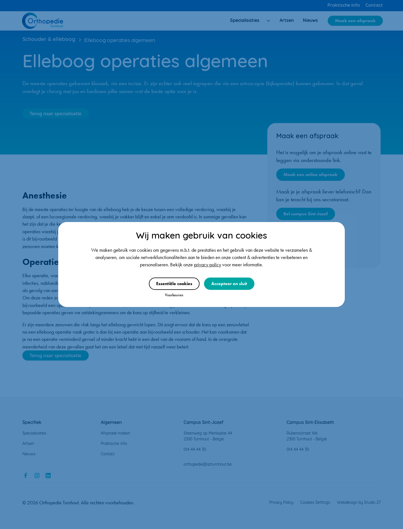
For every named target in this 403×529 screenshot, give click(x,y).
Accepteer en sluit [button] (229, 284)
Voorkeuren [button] (174, 294)
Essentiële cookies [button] (174, 284)
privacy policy (207, 265)
